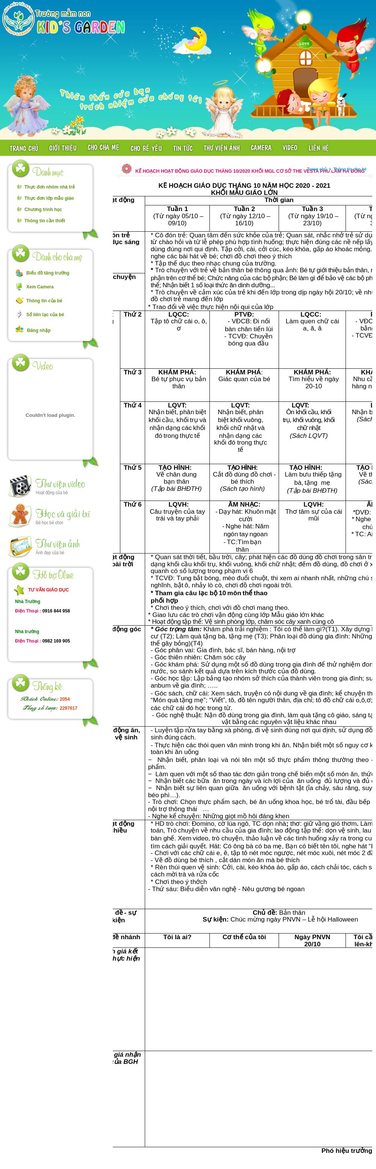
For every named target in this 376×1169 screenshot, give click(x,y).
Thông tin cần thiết (44, 220)
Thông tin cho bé (350, 169)
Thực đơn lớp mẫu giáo (49, 198)
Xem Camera (40, 287)
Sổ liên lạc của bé (45, 314)
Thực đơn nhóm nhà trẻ (49, 187)
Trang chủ (317, 169)
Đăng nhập (38, 330)
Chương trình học (43, 209)
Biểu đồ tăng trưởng (47, 273)
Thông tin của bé (44, 300)
